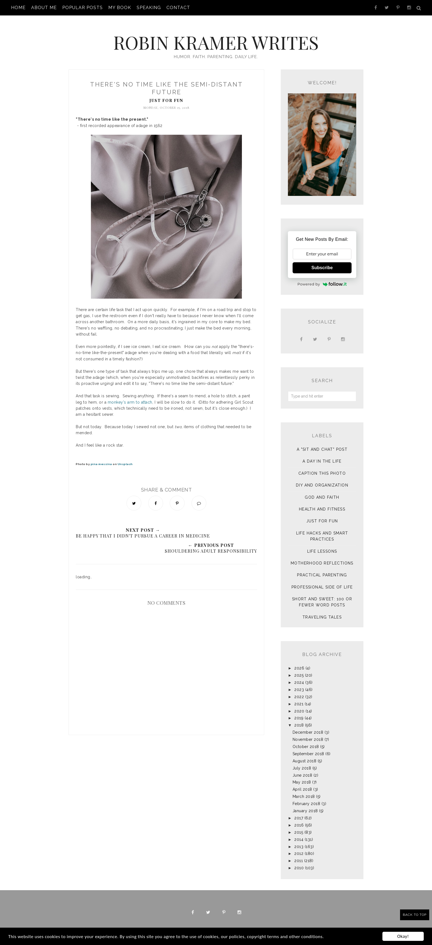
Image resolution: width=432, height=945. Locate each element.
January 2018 (305, 805)
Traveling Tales (322, 611)
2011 (298, 855)
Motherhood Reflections (322, 557)
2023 (299, 684)
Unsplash (125, 458)
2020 (299, 705)
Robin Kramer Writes (216, 38)
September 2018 (308, 748)
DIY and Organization (322, 479)
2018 (299, 719)
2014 (298, 834)
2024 (299, 677)
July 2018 (302, 762)
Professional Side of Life (322, 581)
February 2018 (306, 798)
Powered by (322, 278)
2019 (298, 712)
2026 (299, 662)
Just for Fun (166, 95)
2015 (298, 827)
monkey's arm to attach (130, 397)
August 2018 (305, 755)
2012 (298, 848)
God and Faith (322, 492)
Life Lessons (322, 546)
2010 (299, 862)
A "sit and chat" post (322, 444)
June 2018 (302, 770)
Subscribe (322, 262)
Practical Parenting (322, 569)
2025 (299, 670)
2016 (299, 819)
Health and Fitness (322, 503)
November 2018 (308, 734)
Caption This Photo (322, 468)
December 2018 (308, 727)
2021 (298, 698)
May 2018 (302, 776)
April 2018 (302, 784)
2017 (298, 812)
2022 (299, 691)
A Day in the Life (322, 455)
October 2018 (306, 741)
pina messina (101, 458)
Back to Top (414, 915)
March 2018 (304, 791)
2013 (298, 841)
